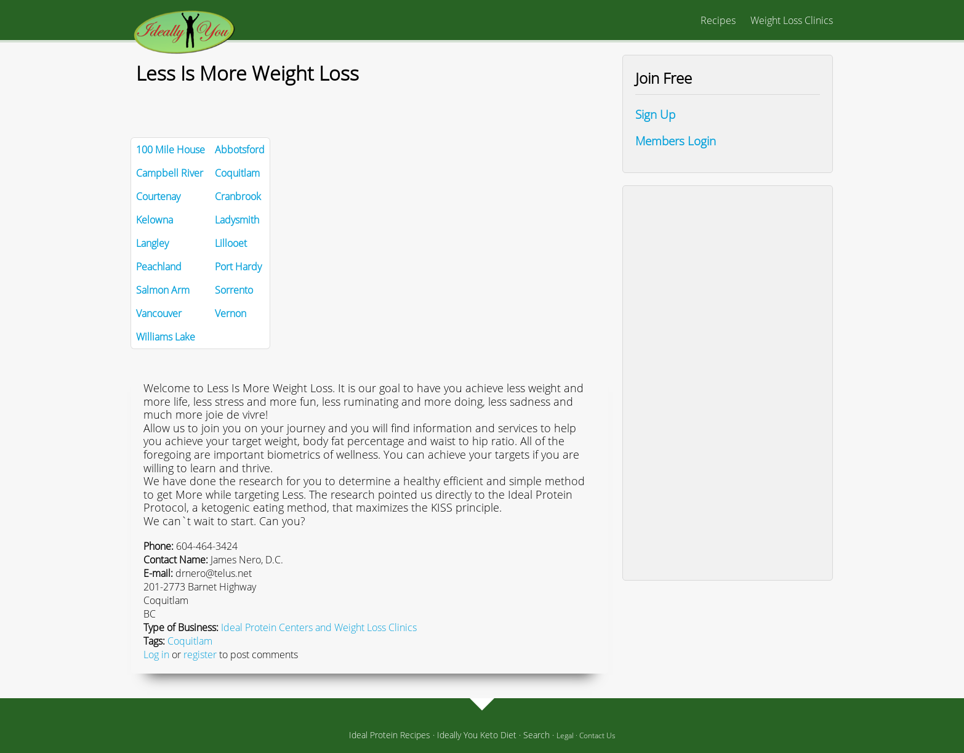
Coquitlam (189, 641)
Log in (156, 654)
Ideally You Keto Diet (476, 735)
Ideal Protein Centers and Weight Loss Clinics (319, 627)
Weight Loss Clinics (791, 20)
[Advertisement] (727, 383)
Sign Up (655, 114)
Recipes (718, 20)
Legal (565, 735)
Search (536, 735)
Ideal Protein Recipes (389, 735)
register (200, 654)
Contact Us (597, 735)
